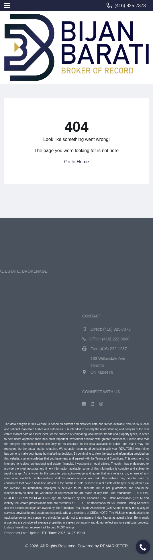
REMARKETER (114, 546)
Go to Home (76, 161)
